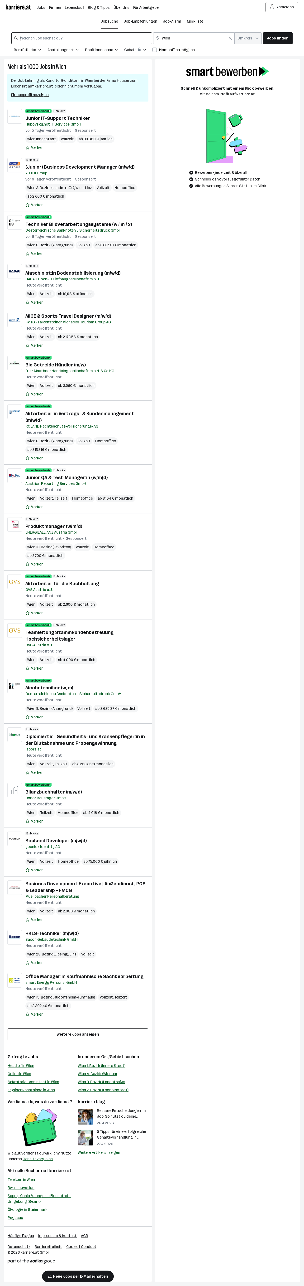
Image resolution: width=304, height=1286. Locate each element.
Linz (88, 187)
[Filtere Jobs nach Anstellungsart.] (66, 50)
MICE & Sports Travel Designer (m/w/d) (68, 316)
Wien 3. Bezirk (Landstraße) (101, 1082)
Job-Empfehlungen (140, 21)
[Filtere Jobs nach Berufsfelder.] (31, 50)
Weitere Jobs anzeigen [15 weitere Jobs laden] (78, 1034)
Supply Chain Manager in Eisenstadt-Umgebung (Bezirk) (39, 1198)
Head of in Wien (21, 1065)
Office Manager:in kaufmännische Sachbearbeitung (84, 976)
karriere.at (60, 1170)
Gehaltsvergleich (38, 1159)
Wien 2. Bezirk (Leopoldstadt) (103, 1090)
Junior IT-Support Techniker (57, 118)
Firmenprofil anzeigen (30, 95)
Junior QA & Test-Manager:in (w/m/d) (66, 477)
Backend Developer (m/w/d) (56, 840)
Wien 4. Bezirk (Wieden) (97, 1074)
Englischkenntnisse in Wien (31, 1090)
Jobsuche (109, 21)
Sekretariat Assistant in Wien (33, 1082)
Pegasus (15, 1217)
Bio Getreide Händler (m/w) (55, 365)
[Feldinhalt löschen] (230, 38)
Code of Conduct (81, 1246)
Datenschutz (19, 1246)
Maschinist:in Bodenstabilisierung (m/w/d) (72, 273)
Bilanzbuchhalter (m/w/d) (53, 792)
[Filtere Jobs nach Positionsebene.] (104, 50)
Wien (61, 67)
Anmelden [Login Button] (282, 7)
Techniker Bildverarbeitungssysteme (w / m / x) (78, 224)
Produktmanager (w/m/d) (53, 526)
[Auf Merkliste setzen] (34, 148)
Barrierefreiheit (48, 1246)
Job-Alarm (172, 21)
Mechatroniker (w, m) (49, 688)
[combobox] (81, 38)
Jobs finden (278, 38)
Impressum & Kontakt (57, 1235)
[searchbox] (81, 38)
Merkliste (195, 21)
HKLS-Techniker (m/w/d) (52, 933)
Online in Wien (19, 1074)
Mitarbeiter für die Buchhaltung (62, 583)
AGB (84, 1235)
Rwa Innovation (21, 1187)
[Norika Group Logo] (31, 1262)
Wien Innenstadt (41, 139)
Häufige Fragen (21, 1235)
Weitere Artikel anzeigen (99, 1152)
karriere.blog (91, 1101)
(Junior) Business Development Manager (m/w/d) (79, 167)
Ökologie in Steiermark (28, 1209)
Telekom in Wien (21, 1179)
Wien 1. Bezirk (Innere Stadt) (101, 1065)
